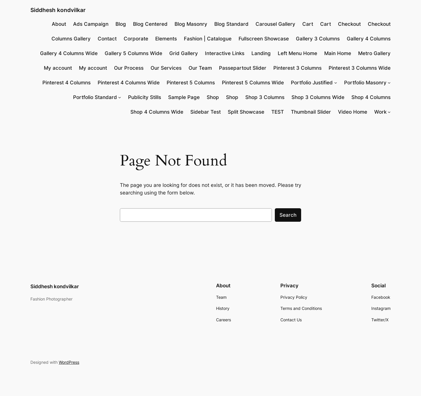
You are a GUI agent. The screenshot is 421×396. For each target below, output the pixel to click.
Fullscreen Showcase (264, 39)
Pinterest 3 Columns (297, 68)
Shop (213, 97)
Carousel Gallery (275, 24)
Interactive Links (224, 53)
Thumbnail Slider (311, 112)
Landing (261, 53)
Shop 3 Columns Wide (317, 97)
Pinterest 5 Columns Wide (253, 83)
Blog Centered (150, 24)
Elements (166, 39)
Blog (120, 24)
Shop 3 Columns (264, 97)
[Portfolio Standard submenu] (119, 97)
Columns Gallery (71, 39)
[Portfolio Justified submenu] (335, 82)
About (59, 24)
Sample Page (184, 97)
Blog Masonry (191, 24)
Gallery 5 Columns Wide (133, 53)
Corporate (136, 39)
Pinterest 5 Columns (191, 83)
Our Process (129, 68)
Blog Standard (231, 24)
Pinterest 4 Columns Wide (129, 83)
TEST (277, 112)
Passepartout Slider (242, 68)
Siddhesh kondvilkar (58, 9)
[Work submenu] (389, 111)
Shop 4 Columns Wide (156, 112)
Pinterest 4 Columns (66, 83)
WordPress (69, 362)
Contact (107, 39)
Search (287, 215)
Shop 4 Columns (371, 97)
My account (58, 68)
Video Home (352, 112)
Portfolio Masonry (365, 83)
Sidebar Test (205, 112)
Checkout (349, 24)
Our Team (200, 68)
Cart (307, 24)
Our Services (166, 68)
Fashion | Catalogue (208, 39)
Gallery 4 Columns (369, 39)
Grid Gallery (183, 53)
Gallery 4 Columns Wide (69, 53)
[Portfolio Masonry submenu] (389, 82)
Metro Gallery (374, 53)
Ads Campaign (90, 24)
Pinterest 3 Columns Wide (360, 68)
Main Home (337, 53)
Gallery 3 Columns (318, 39)
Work (380, 112)
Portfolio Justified (312, 83)
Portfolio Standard (95, 97)
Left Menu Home (297, 53)
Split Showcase (246, 112)
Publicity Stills (144, 97)
